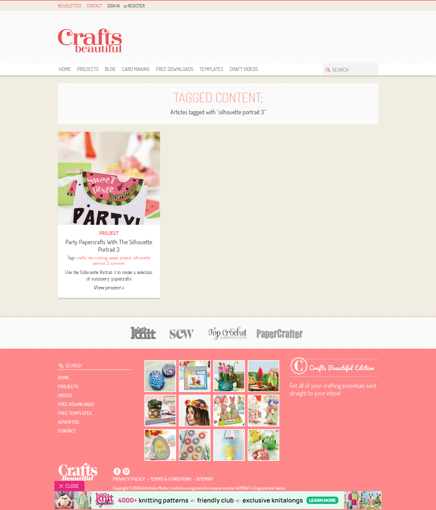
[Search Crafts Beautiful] (347, 69)
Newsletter (69, 6)
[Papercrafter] (279, 333)
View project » (109, 287)
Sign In (113, 6)
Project (109, 233)
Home (65, 69)
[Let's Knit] (143, 332)
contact (67, 431)
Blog (110, 69)
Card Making (136, 69)
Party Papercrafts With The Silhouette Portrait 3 (108, 245)
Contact (94, 6)
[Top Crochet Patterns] (226, 333)
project (125, 257)
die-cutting (97, 257)
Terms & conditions (170, 479)
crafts (82, 257)
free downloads (174, 69)
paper (113, 257)
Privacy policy (129, 479)
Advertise (68, 422)
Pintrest (366, 6)
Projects (87, 69)
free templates (75, 413)
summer (117, 263)
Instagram (374, 6)
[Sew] (182, 333)
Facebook (358, 6)
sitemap (204, 479)
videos (65, 395)
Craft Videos (244, 69)
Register (136, 6)
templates (211, 69)
